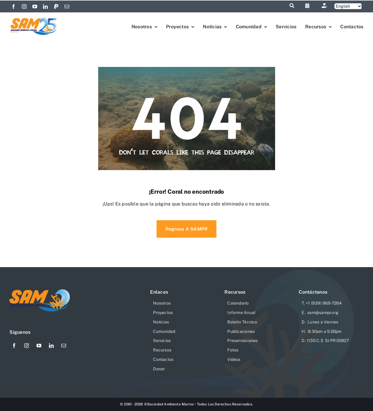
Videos (233, 359)
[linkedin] (45, 6)
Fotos (232, 350)
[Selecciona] (348, 6)
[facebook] (13, 6)
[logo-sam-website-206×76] (39, 291)
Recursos (162, 350)
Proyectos (163, 312)
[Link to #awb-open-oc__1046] (292, 5)
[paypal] (56, 6)
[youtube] (34, 6)
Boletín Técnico (242, 322)
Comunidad (164, 331)
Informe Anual (241, 312)
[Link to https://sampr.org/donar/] (324, 5)
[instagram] (24, 6)
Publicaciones (241, 331)
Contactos (163, 359)
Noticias (161, 322)
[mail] (67, 6)
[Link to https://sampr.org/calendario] (307, 5)
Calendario (238, 303)
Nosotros (162, 303)
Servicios (162, 340)
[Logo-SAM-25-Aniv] (33, 19)
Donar (159, 368)
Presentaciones (242, 340)
